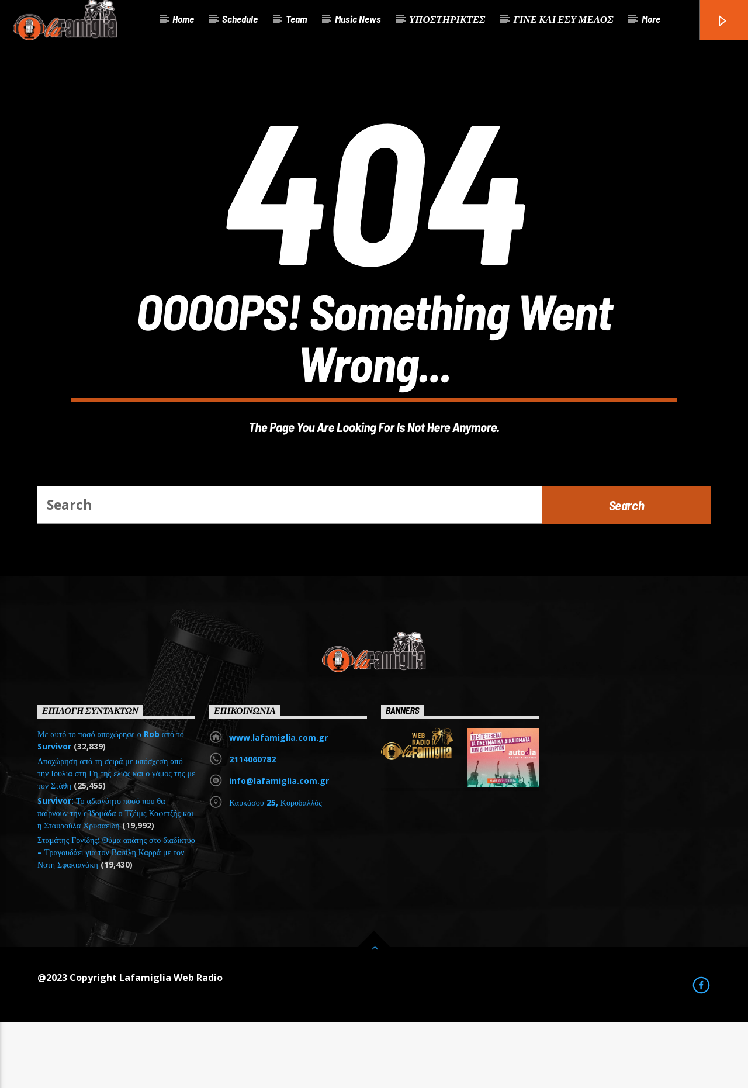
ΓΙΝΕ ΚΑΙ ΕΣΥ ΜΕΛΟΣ (563, 19)
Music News (358, 19)
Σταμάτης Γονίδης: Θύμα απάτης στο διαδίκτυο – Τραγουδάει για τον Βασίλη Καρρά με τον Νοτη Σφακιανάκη (116, 919)
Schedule (240, 19)
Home (183, 19)
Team (296, 19)
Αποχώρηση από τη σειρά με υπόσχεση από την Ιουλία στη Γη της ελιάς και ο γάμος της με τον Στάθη (116, 840)
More (651, 19)
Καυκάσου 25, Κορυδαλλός (275, 869)
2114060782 (252, 825)
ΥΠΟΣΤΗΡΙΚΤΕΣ (447, 19)
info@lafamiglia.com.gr (279, 847)
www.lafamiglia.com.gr (278, 804)
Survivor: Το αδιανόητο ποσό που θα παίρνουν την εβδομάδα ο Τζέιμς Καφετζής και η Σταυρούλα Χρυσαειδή (115, 879)
